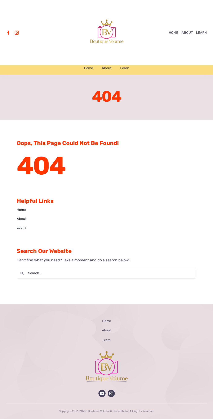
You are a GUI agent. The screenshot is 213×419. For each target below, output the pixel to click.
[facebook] (8, 33)
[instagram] (17, 33)
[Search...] (106, 273)
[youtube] (102, 393)
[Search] (22, 273)
